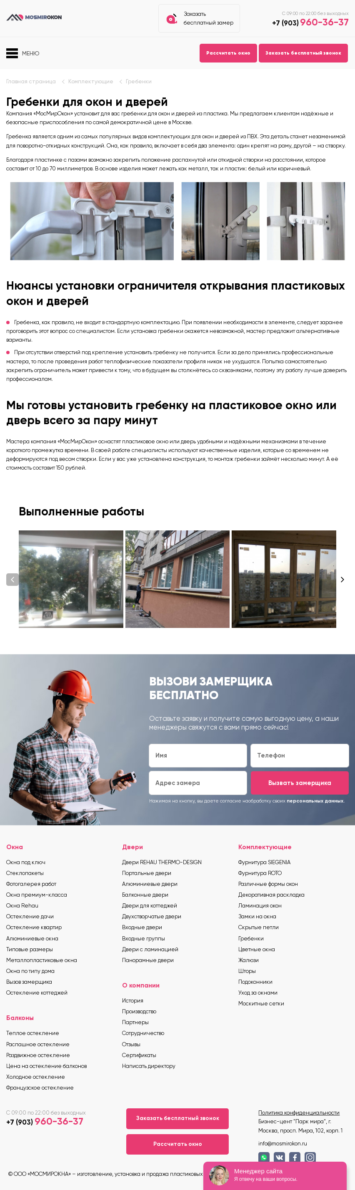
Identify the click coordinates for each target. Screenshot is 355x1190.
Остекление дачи (30, 916)
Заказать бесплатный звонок (303, 53)
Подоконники (255, 982)
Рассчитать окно (228, 53)
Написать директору (148, 1066)
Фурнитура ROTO (260, 873)
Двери (132, 847)
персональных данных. (316, 801)
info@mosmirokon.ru (282, 1143)
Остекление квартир (34, 927)
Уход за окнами (258, 993)
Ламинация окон (260, 905)
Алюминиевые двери (150, 884)
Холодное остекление (35, 1077)
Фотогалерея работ (31, 884)
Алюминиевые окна (32, 938)
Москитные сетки (261, 1003)
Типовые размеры (29, 949)
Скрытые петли (258, 927)
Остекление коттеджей (37, 993)
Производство (139, 1011)
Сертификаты (139, 1055)
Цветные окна (256, 949)
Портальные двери (146, 873)
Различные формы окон (268, 884)
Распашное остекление (38, 1044)
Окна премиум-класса (36, 895)
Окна (14, 847)
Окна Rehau (22, 905)
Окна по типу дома (30, 971)
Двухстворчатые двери (151, 916)
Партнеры (135, 1022)
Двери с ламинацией (150, 949)
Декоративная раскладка (271, 895)
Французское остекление (40, 1088)
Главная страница (31, 81)
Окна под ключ (25, 862)
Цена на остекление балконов (46, 1066)
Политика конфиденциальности (299, 1113)
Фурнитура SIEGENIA (264, 862)
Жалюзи (248, 960)
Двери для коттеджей (149, 905)
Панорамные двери (148, 960)
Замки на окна (257, 916)
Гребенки (139, 81)
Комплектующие (90, 81)
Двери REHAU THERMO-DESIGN (162, 862)
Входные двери (142, 927)
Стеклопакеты (25, 873)
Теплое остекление (32, 1033)
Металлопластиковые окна (41, 960)
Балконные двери (145, 895)
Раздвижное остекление (38, 1055)
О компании (141, 985)
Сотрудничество (143, 1033)
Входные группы (143, 938)
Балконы (20, 1018)
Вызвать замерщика (299, 783)
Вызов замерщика (29, 982)
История (132, 1001)
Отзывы (131, 1044)
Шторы (247, 971)
